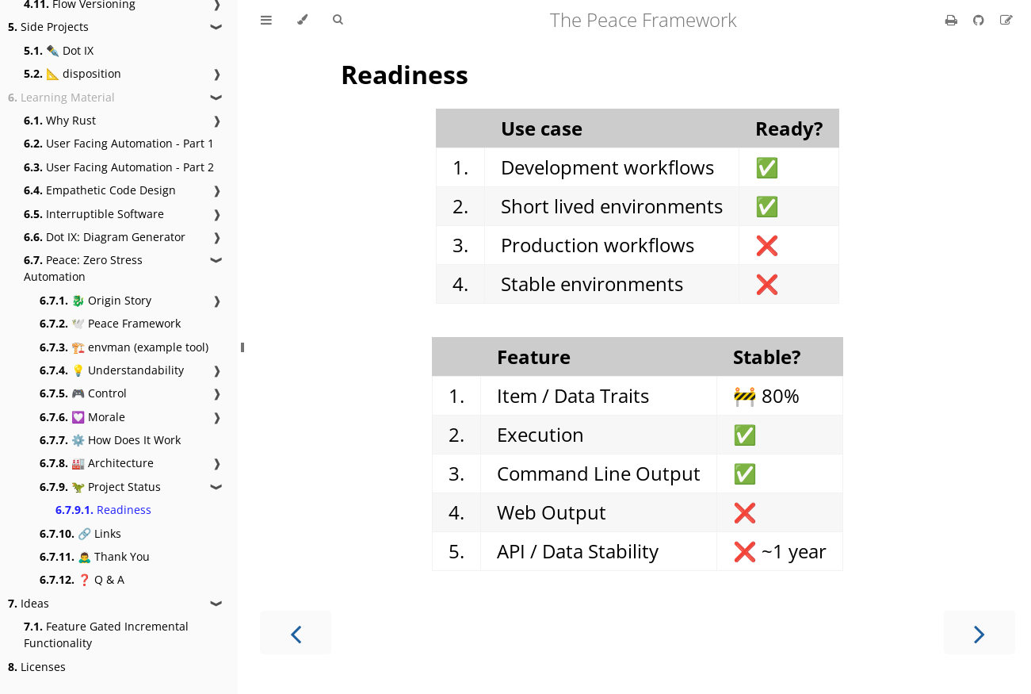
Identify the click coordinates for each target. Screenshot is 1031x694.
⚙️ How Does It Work (110, 439)
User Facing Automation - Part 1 (119, 143)
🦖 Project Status (100, 486)
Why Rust (60, 120)
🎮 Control (83, 393)
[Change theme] (302, 20)
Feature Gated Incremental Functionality (106, 634)
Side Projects (48, 26)
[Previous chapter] (295, 632)
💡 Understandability (112, 370)
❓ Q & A (82, 579)
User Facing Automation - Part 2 (119, 166)
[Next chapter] (979, 632)
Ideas (28, 603)
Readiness (103, 509)
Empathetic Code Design (100, 189)
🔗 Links (80, 533)
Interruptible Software (94, 213)
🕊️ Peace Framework (110, 323)
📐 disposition (72, 73)
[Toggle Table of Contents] (266, 20)
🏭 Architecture (97, 462)
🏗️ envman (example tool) (124, 347)
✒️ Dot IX (59, 50)
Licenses (37, 666)
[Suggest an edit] (1006, 20)
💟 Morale (82, 416)
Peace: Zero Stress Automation (83, 268)
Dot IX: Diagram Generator (104, 236)
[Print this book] (953, 20)
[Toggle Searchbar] (337, 20)
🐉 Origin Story (95, 300)
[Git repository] (980, 20)
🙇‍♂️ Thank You (95, 556)
